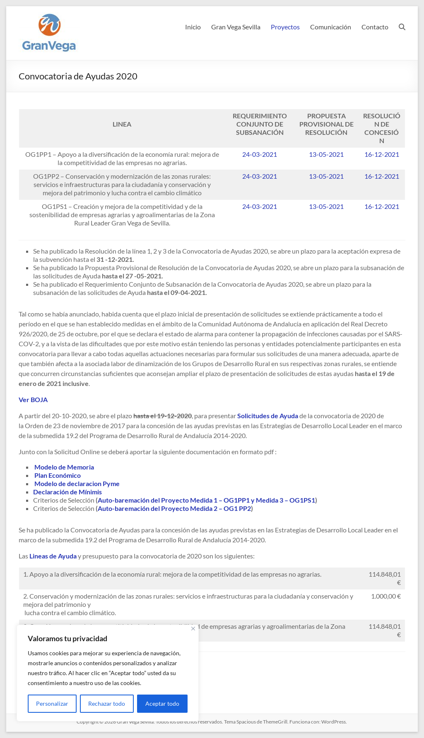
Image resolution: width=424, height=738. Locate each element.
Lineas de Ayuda (53, 556)
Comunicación (330, 27)
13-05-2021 (326, 154)
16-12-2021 (381, 154)
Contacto (374, 27)
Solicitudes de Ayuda (267, 415)
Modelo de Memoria (64, 467)
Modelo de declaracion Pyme (77, 483)
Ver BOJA (33, 399)
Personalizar (52, 703)
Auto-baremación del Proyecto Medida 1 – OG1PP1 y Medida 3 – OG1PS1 (206, 500)
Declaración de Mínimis (67, 492)
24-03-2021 (259, 154)
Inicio (193, 27)
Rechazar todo (106, 703)
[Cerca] (193, 628)
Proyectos (285, 27)
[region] (108, 673)
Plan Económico (57, 475)
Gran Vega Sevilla (235, 27)
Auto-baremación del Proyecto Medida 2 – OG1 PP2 (174, 508)
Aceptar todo (162, 703)
